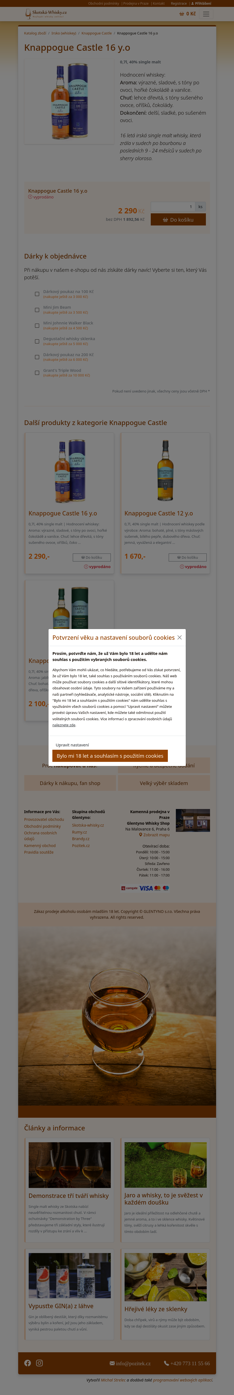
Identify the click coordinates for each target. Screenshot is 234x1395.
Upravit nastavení (72, 745)
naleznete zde (63, 724)
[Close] (180, 637)
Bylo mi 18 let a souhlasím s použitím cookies (110, 755)
